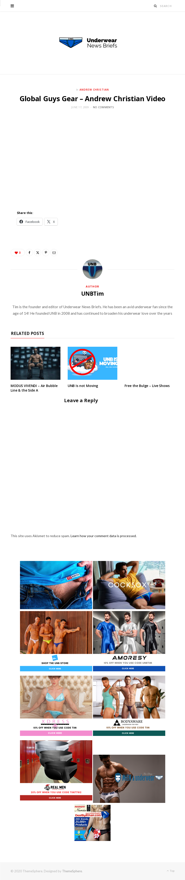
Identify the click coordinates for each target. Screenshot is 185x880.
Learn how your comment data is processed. (104, 536)
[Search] (155, 5)
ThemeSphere (72, 871)
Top (170, 871)
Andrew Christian (94, 89)
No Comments (103, 107)
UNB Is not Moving (83, 385)
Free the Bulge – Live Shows (147, 385)
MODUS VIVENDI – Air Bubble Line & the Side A (34, 388)
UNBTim (92, 293)
